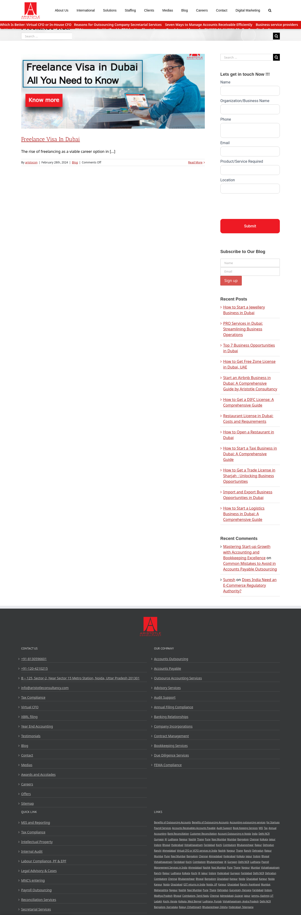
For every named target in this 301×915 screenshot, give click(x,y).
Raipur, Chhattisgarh (190, 907)
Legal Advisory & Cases (39, 870)
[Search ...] (46, 36)
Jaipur (272, 839)
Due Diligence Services (171, 755)
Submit (250, 226)
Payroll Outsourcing (36, 890)
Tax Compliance (33, 697)
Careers (27, 784)
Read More (195, 162)
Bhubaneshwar (245, 845)
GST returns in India (194, 884)
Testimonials (30, 736)
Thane (200, 839)
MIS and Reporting (35, 822)
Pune (207, 839)
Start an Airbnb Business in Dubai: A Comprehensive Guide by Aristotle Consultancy (250, 383)
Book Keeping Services (245, 828)
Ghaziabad (223, 878)
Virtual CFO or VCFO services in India (197, 850)
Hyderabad (177, 845)
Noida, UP (211, 884)
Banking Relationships (171, 716)
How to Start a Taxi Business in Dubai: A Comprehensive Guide (250, 454)
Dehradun (268, 845)
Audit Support (164, 697)
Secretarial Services (36, 909)
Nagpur (183, 839)
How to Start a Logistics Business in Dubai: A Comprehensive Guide (244, 514)
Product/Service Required (241, 161)
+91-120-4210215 (34, 668)
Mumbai (231, 839)
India (254, 833)
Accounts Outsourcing (171, 659)
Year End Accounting (37, 726)
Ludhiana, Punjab (212, 901)
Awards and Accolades (38, 774)
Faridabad (209, 845)
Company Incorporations (173, 726)
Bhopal (166, 845)
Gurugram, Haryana (240, 890)
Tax (266, 828)
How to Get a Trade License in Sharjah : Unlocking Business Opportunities (249, 475)
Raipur (258, 845)
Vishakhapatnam (193, 845)
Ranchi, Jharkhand (250, 884)
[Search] (270, 10)
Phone (225, 119)
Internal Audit (32, 851)
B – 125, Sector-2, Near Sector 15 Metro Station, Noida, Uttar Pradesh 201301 (80, 678)
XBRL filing (29, 716)
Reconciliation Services (38, 899)
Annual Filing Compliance (173, 707)
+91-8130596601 (34, 659)
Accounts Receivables (184, 828)
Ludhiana (173, 839)
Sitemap (27, 803)
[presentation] (256, 205)
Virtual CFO (30, 707)
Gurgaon (159, 839)
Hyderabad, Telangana (241, 907)
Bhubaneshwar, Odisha (215, 907)
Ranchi (158, 850)
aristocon (31, 162)
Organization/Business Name (244, 101)
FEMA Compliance (168, 765)
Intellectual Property (37, 842)
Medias (26, 765)
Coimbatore (229, 845)
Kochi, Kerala (170, 901)
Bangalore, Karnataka (166, 907)
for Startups (273, 822)
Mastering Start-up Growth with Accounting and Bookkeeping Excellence (246, 552)
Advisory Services (167, 687)
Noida (242, 878)
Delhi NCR (263, 833)
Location (227, 180)
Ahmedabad (169, 850)
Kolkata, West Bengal (190, 901)
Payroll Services (162, 828)
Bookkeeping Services (171, 745)
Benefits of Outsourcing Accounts (172, 822)
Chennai (254, 839)
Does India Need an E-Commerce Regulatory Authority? (250, 585)
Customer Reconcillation (203, 833)
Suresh (229, 579)
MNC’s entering (33, 880)
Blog (75, 162)
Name (225, 82)
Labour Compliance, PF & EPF (43, 861)
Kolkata (264, 839)
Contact (27, 755)
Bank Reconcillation (178, 833)
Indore (157, 845)
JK (166, 839)
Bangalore (243, 839)
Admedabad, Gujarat (231, 895)
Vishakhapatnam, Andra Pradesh (241, 901)
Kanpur (234, 878)
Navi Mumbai (219, 839)
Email (225, 143)
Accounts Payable (167, 668)
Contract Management (171, 736)
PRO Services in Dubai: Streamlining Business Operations (243, 329)
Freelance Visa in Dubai (50, 139)
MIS (261, 828)
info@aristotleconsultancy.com (45, 687)
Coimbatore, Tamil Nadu (195, 895)
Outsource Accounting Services (178, 678)
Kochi (219, 845)
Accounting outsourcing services (247, 822)
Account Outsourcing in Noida (234, 833)
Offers (26, 794)
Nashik (192, 839)
